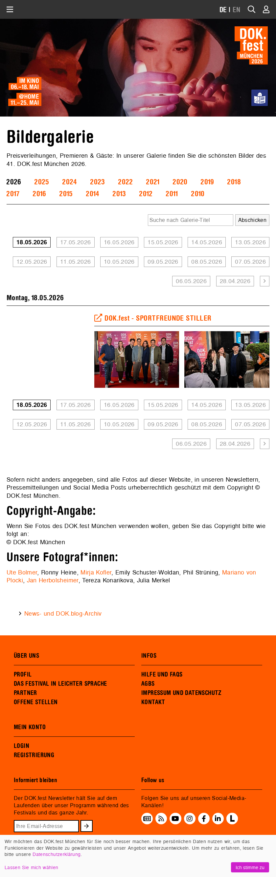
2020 (179, 182)
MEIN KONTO (30, 727)
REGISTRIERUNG (34, 755)
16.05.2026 (119, 242)
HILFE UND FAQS (161, 674)
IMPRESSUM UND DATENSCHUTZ (181, 693)
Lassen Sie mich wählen (31, 867)
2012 (145, 194)
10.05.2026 (119, 261)
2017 (12, 194)
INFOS (148, 655)
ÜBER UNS (26, 655)
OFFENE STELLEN (36, 702)
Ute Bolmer (22, 572)
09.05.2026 (163, 261)
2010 (197, 194)
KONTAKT (153, 702)
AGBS (148, 683)
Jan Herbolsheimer (53, 580)
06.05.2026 (191, 281)
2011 (172, 194)
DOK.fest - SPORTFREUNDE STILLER (153, 318)
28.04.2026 (235, 281)
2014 (92, 194)
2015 (66, 194)
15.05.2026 (163, 242)
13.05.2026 (250, 242)
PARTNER (25, 693)
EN (237, 10)
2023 (97, 182)
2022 (125, 182)
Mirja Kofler (95, 572)
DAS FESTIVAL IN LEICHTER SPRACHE (60, 683)
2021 (152, 182)
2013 (119, 194)
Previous (104, 359)
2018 (234, 182)
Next (259, 359)
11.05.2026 (75, 261)
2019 (207, 182)
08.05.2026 (206, 261)
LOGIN (21, 746)
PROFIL (23, 674)
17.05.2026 (75, 242)
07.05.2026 (250, 261)
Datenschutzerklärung (56, 854)
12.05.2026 (31, 261)
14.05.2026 (206, 242)
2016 (39, 194)
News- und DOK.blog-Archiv (63, 613)
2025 (41, 182)
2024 (69, 182)
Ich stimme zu (250, 867)
